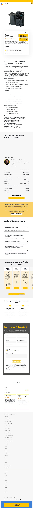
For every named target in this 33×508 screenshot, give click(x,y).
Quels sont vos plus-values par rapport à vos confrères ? (13, 241)
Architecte (6, 443)
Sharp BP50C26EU (7, 430)
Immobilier (6, 455)
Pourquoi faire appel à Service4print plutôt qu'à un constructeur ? (14, 238)
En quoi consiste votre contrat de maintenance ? (12, 227)
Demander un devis (17, 505)
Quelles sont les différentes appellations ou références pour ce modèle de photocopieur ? (15, 254)
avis (14, 38)
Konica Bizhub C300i (8, 421)
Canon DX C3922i (7, 418)
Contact (5, 499)
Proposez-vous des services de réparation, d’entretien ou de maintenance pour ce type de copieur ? (15, 250)
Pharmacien (6, 462)
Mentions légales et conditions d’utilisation (12, 499)
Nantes (6, 482)
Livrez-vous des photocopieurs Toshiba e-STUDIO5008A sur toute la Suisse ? (16, 243)
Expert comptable (7, 453)
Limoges (6, 475)
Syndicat (6, 460)
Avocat (6, 446)
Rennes (6, 487)
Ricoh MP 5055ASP (25, 274)
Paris (5, 485)
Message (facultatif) (9, 353)
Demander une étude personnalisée (16, 213)
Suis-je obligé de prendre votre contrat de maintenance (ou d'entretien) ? (15, 230)
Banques (6, 464)
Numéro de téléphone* (21, 340)
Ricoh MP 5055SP (16, 274)
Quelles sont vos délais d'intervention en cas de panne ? (13, 232)
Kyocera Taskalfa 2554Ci (8, 423)
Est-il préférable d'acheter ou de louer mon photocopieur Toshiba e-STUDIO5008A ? (14, 236)
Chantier (6, 448)
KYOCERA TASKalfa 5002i (8, 275)
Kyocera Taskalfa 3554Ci (8, 425)
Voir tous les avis (7, 392)
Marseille (6, 480)
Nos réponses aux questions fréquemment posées (13, 53)
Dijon (5, 473)
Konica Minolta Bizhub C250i (9, 419)
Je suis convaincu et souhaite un (16, 197)
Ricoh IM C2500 (7, 428)
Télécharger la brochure (16, 195)
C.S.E (5, 450)
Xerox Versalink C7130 (8, 439)
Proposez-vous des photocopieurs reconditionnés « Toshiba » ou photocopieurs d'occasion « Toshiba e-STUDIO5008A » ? (14, 247)
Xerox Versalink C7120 (8, 437)
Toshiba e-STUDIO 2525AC (9, 435)
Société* (7, 340)
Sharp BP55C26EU (7, 432)
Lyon (5, 478)
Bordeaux (6, 471)
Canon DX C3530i (7, 416)
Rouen (6, 489)
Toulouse (6, 492)
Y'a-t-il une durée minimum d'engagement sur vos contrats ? (13, 225)
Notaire (6, 457)
